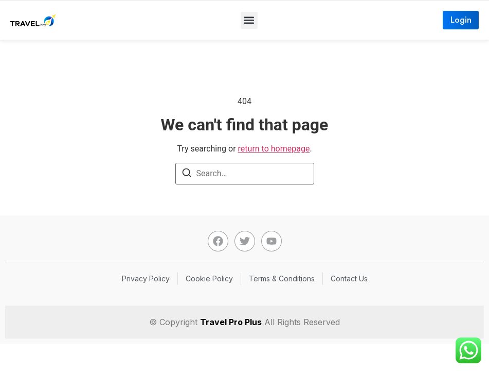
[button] (249, 20)
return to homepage (274, 149)
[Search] (186, 174)
